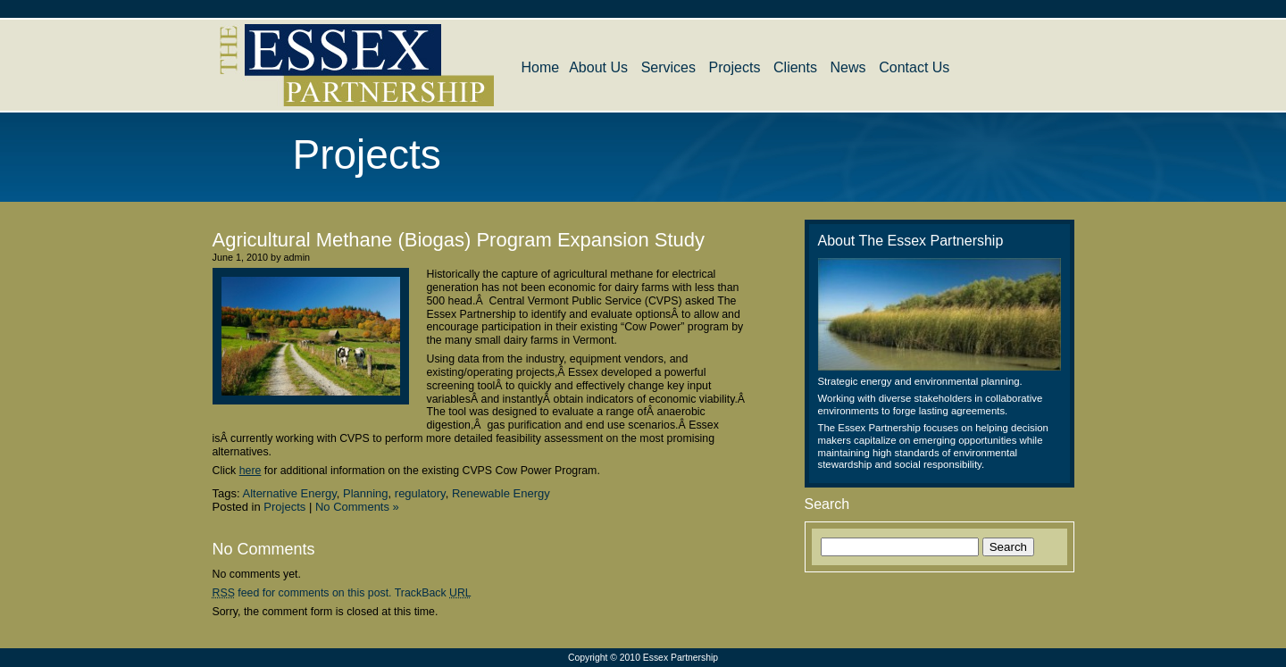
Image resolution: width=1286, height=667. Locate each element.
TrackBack (433, 593)
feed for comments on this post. (302, 593)
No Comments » (357, 506)
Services (668, 67)
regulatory (420, 493)
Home (541, 67)
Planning (365, 493)
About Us (598, 67)
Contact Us (914, 67)
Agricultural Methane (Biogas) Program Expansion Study (459, 240)
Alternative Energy (289, 493)
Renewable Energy (501, 493)
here (250, 470)
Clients (795, 67)
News (848, 67)
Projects (735, 67)
